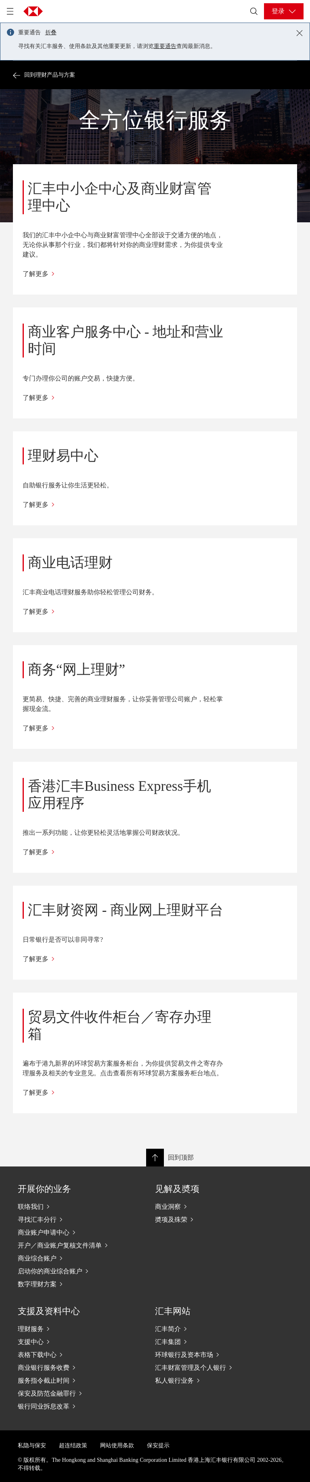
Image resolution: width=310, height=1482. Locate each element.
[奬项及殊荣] (207, 1219)
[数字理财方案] (70, 1284)
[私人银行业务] (207, 1380)
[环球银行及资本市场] (207, 1354)
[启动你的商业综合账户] (70, 1271)
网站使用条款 (117, 1445)
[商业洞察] (207, 1206)
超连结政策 (73, 1445)
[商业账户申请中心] (70, 1232)
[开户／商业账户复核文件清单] (70, 1245)
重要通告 (165, 46)
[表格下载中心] (70, 1354)
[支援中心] (70, 1341)
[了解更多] (123, 273)
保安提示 (158, 1445)
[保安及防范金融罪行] (70, 1393)
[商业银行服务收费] (70, 1367)
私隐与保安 (32, 1445)
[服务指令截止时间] (70, 1380)
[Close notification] (299, 33)
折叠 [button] (51, 32)
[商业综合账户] (70, 1258)
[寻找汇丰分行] (70, 1219)
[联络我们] (70, 1206)
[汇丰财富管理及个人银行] (207, 1367)
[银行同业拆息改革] (70, 1406)
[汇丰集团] (207, 1341)
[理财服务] (70, 1329)
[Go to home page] (33, 11)
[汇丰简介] (207, 1329)
